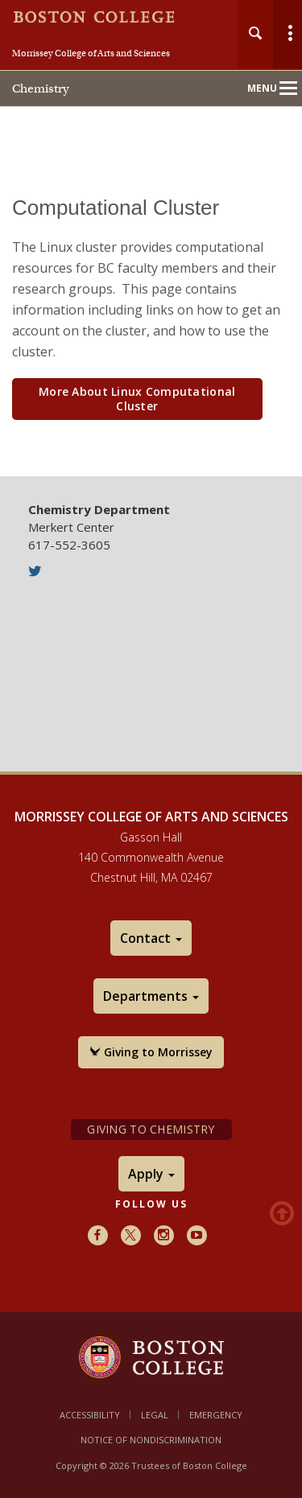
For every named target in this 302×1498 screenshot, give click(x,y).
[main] (151, 325)
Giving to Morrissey (151, 1052)
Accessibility (90, 1415)
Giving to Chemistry (150, 1129)
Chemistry (40, 88)
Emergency (215, 1415)
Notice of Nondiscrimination (151, 1440)
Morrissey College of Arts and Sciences (91, 53)
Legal (154, 1415)
